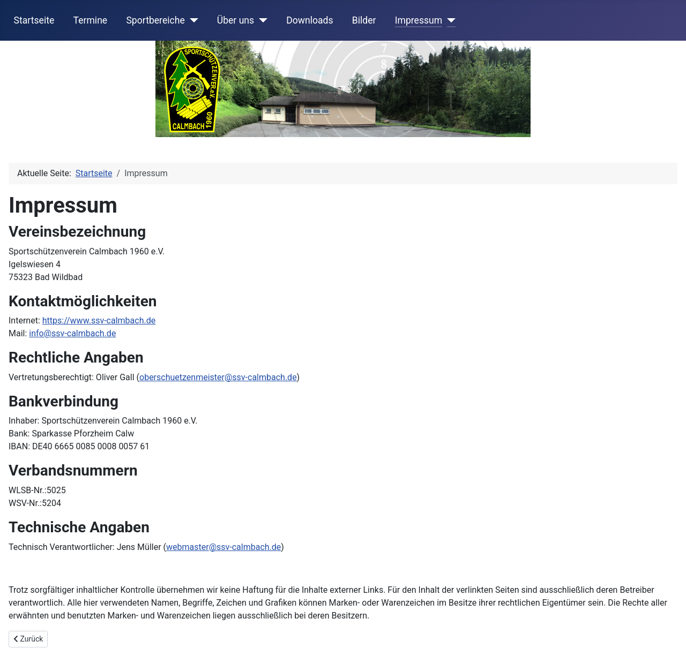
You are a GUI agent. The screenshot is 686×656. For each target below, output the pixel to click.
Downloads (309, 20)
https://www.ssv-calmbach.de (98, 320)
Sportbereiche (155, 20)
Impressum (419, 20)
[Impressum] (449, 20)
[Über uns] (260, 20)
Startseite (34, 20)
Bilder (364, 20)
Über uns (235, 20)
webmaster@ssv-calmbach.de (223, 547)
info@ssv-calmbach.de (72, 333)
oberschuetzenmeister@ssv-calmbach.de (218, 377)
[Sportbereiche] (191, 20)
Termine (90, 20)
